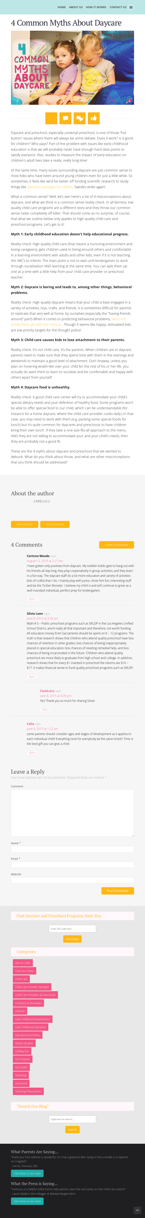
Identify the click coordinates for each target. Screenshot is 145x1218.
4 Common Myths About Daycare (66, 22)
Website (16, 874)
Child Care (21, 979)
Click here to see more (27, 1173)
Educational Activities (27, 1035)
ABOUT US (76, 7)
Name (16, 843)
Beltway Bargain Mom (62, 1193)
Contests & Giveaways (28, 1003)
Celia (30, 724)
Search (72, 1129)
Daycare (20, 1011)
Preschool (21, 1083)
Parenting (20, 1075)
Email (15, 858)
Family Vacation (24, 1043)
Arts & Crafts (22, 963)
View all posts (25, 524)
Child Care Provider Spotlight (32, 987)
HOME (62, 7)
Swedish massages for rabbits (50, 187)
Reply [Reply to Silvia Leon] (32, 676)
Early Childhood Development (32, 1019)
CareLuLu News (24, 971)
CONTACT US (118, 7)
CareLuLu (47, 691)
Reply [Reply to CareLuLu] (45, 709)
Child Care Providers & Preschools (35, 995)
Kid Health (21, 1067)
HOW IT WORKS (96, 7)
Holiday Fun (22, 1051)
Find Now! (72, 939)
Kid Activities (22, 1059)
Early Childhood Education (30, 1027)
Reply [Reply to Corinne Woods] (32, 599)
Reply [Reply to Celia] (32, 752)
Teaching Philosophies (28, 1091)
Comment (17, 786)
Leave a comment (116, 545)
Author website (55, 524)
